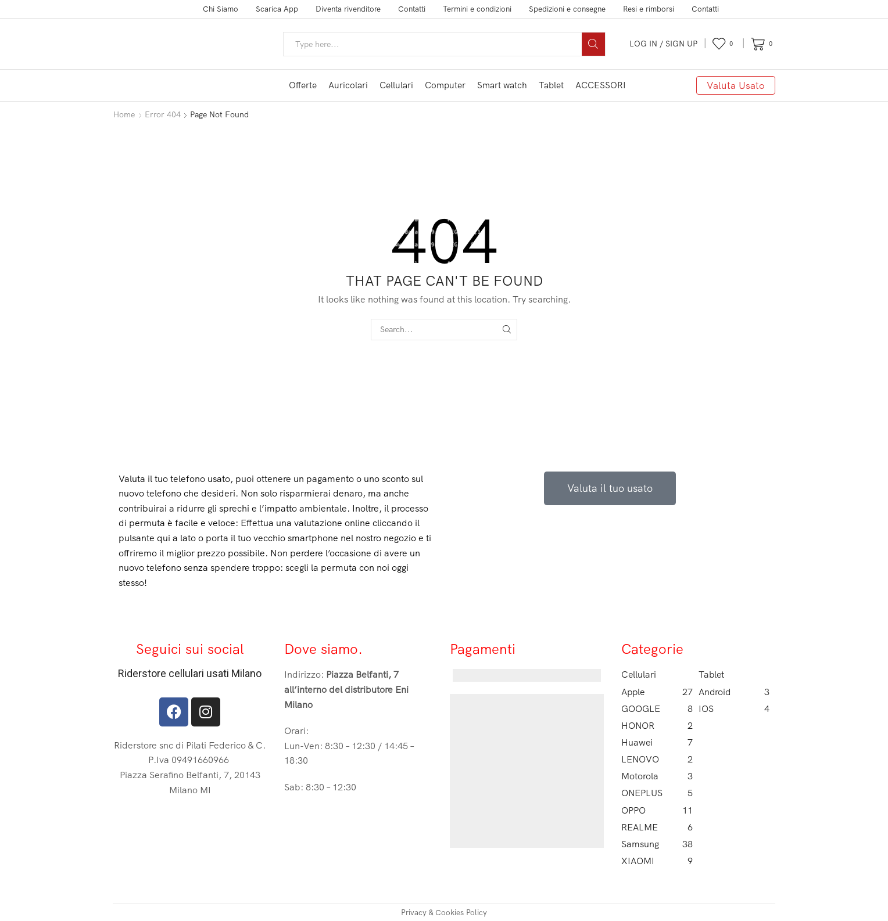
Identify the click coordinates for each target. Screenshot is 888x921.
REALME (657, 827)
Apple (657, 691)
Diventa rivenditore (348, 8)
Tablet (551, 85)
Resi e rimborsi (648, 8)
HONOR (657, 725)
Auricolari (348, 85)
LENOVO (657, 759)
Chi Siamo (220, 8)
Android (734, 691)
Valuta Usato (736, 85)
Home (124, 114)
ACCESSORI (600, 85)
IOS (734, 708)
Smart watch (502, 85)
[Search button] (593, 44)
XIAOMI (657, 860)
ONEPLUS (657, 792)
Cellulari (396, 85)
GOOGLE (657, 708)
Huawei (657, 742)
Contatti (411, 8)
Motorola (657, 776)
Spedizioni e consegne (567, 8)
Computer (445, 85)
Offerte (303, 85)
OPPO (657, 810)
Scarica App (277, 8)
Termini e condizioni (477, 8)
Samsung (657, 844)
